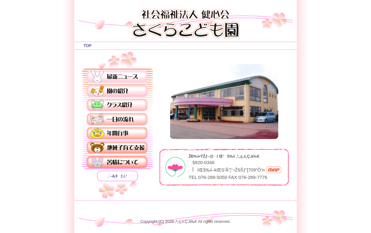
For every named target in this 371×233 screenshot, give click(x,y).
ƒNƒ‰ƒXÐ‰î (117, 105)
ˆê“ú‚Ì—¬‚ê (117, 119)
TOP (87, 45)
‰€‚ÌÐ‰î (117, 91)
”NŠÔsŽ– (117, 133)
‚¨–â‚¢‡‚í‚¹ (117, 176)
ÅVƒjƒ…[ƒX (117, 76)
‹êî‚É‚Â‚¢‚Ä (117, 162)
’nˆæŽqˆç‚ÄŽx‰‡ (117, 148)
